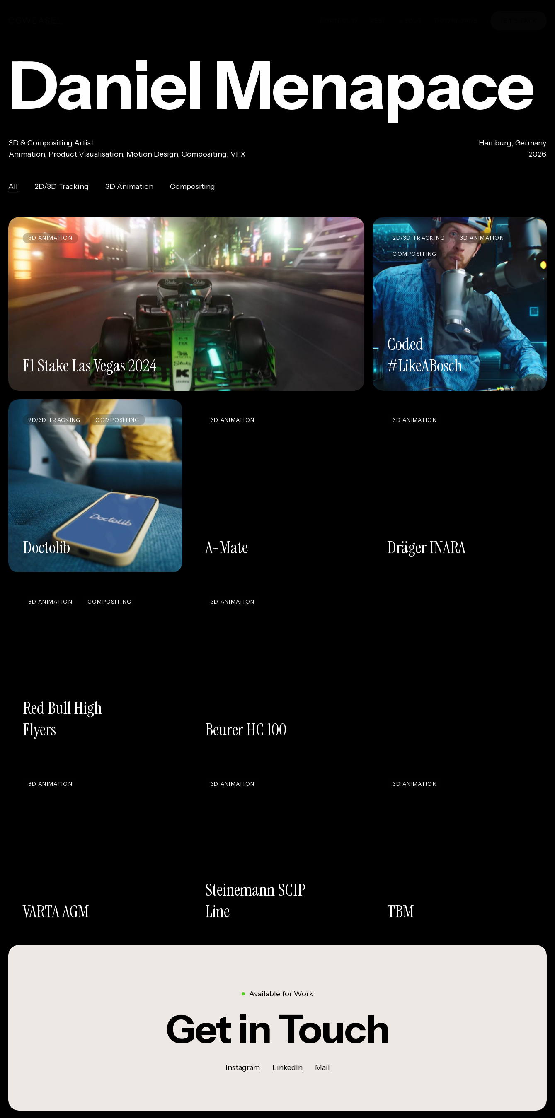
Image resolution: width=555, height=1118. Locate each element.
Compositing (192, 190)
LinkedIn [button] (287, 1070)
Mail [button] (322, 1070)
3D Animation (129, 190)
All (13, 190)
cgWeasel (35, 21)
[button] (278, 1031)
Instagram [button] (242, 1070)
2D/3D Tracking (61, 190)
